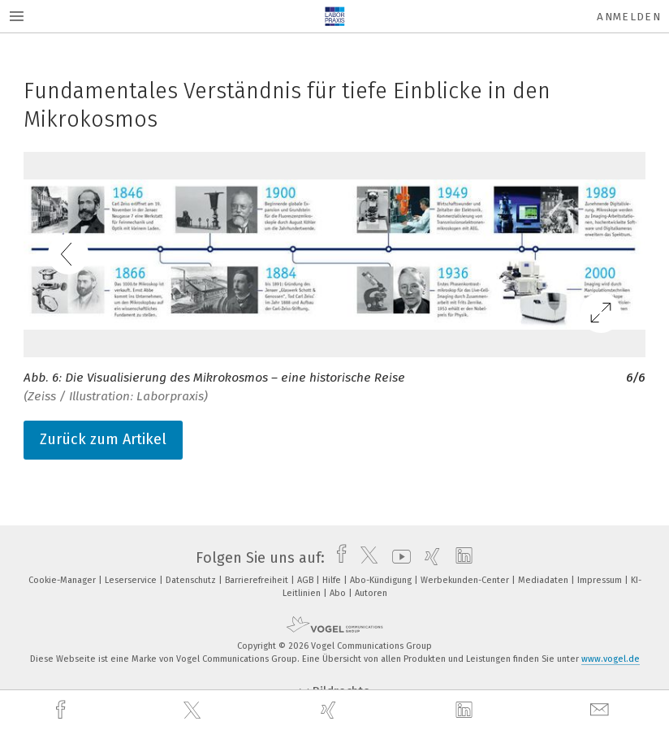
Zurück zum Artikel (103, 439)
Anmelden (629, 17)
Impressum (600, 580)
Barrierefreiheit (258, 580)
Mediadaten (544, 580)
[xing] (330, 710)
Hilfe (332, 580)
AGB (306, 580)
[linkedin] (466, 710)
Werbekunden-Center (466, 580)
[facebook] (62, 710)
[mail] (601, 710)
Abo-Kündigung (382, 580)
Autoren (371, 593)
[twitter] (194, 710)
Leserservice (132, 580)
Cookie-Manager (63, 580)
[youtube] (397, 558)
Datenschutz (192, 580)
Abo (339, 593)
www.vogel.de (610, 659)
